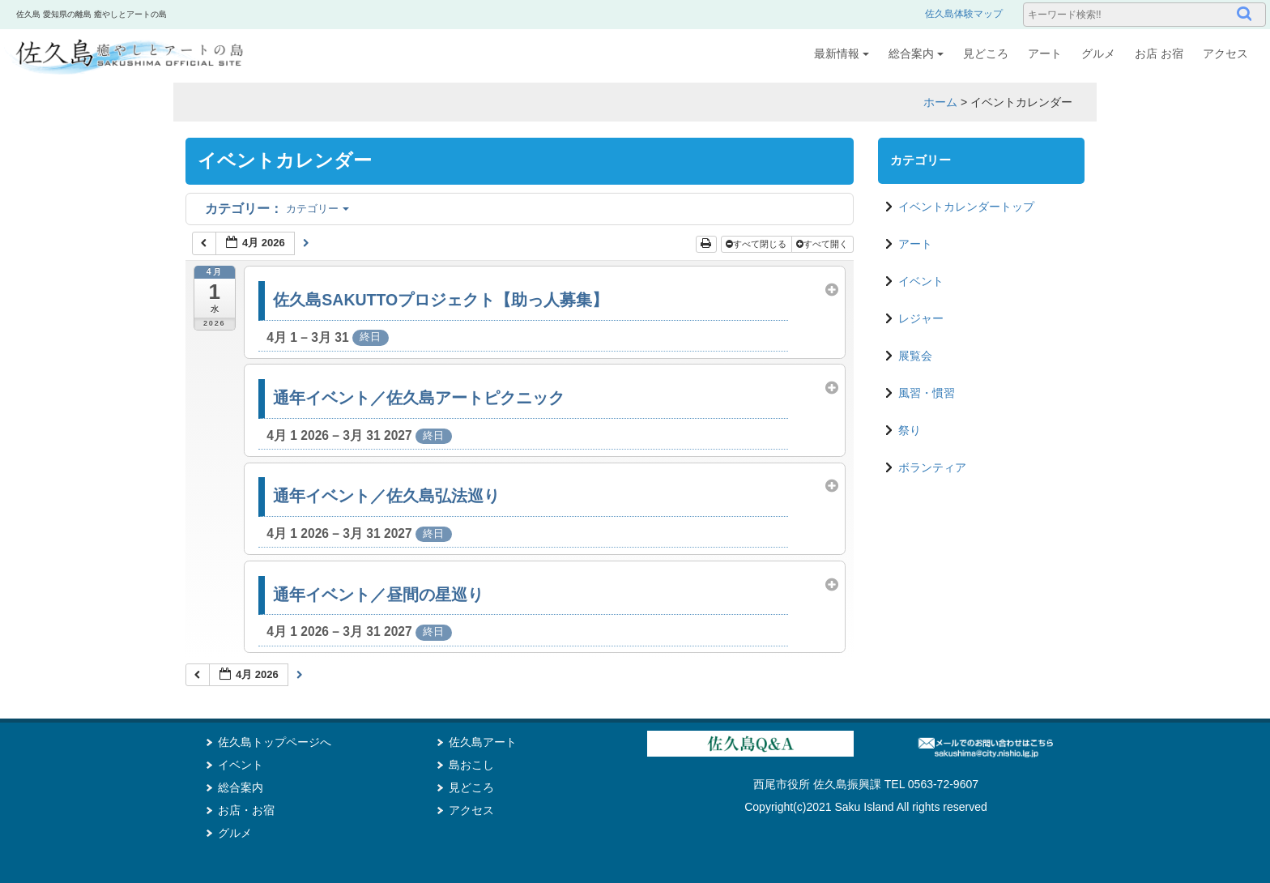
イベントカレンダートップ (966, 206)
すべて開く (823, 244)
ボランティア (932, 467)
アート (1045, 53)
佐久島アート (483, 742)
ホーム (940, 102)
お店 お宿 (1159, 53)
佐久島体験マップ (964, 13)
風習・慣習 (926, 392)
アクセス (1225, 53)
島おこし (471, 764)
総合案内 (916, 53)
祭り (909, 430)
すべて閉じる (757, 244)
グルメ (1098, 53)
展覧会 (915, 355)
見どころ (985, 53)
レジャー (921, 318)
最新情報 (841, 53)
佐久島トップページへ (274, 742)
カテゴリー (277, 209)
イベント (921, 281)
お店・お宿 (246, 810)
